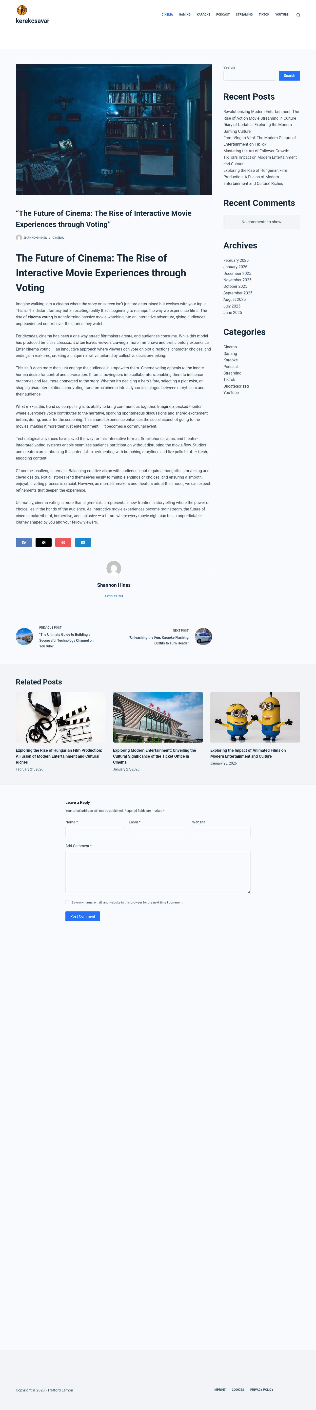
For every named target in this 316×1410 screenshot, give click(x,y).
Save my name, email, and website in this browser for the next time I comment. (127, 902)
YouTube (281, 14)
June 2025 (232, 312)
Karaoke (203, 14)
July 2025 (231, 306)
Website (198, 822)
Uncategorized (236, 386)
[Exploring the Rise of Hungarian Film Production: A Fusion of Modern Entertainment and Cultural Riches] (61, 717)
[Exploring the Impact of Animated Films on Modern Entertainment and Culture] (255, 717)
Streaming (244, 14)
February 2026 (236, 260)
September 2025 (238, 293)
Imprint (220, 1389)
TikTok (264, 14)
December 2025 (237, 273)
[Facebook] (24, 542)
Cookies (238, 1389)
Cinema (167, 14)
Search (229, 67)
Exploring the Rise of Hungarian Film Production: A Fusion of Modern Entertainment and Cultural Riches (255, 177)
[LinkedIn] (83, 542)
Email (135, 822)
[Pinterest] (63, 542)
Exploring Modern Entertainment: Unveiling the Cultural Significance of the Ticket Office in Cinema (154, 756)
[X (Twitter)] (44, 542)
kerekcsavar (32, 20)
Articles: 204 (114, 596)
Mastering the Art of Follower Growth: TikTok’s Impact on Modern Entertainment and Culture (260, 157)
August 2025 (234, 299)
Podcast (223, 14)
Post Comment (82, 916)
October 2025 (235, 286)
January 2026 (235, 266)
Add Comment (78, 846)
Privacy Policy (262, 1389)
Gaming (185, 14)
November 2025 (237, 280)
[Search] (298, 15)
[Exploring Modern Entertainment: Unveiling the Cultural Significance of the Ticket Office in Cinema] (158, 717)
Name (71, 822)
